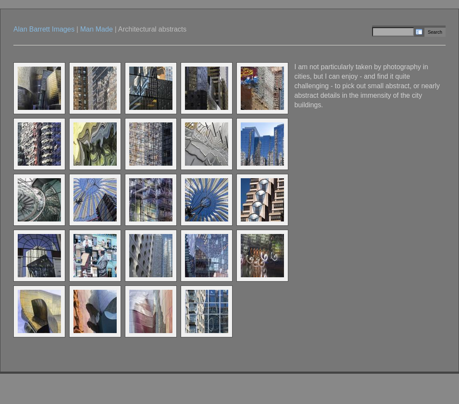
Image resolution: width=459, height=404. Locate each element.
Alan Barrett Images (43, 29)
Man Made (96, 29)
